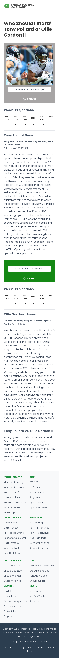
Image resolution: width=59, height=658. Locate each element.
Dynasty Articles (13, 606)
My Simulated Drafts (15, 502)
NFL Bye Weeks (38, 596)
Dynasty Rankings (39, 543)
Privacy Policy (24, 647)
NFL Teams (35, 591)
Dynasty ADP (37, 502)
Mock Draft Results (14, 487)
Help (32, 606)
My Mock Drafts (12, 492)
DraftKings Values (39, 570)
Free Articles (10, 596)
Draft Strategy (11, 543)
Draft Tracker (11, 527)
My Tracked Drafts (14, 532)
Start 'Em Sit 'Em (12, 565)
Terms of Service (45, 647)
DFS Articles (10, 611)
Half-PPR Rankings (39, 527)
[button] (51, 6)
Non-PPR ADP (37, 492)
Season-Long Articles (16, 601)
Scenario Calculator (15, 537)
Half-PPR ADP (36, 487)
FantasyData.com (39, 641)
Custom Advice (12, 580)
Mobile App (10, 512)
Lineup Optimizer (13, 570)
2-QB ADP (35, 497)
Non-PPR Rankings (40, 532)
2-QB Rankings (38, 537)
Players (8, 616)
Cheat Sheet (11, 522)
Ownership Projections (42, 565)
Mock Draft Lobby (13, 482)
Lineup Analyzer (12, 575)
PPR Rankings (37, 522)
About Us (35, 601)
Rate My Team (12, 507)
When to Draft (11, 548)
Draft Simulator (12, 497)
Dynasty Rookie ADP (41, 507)
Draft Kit (8, 591)
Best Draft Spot (12, 553)
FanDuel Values (38, 575)
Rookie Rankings (39, 548)
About (8, 647)
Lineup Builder (37, 580)
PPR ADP (34, 482)
